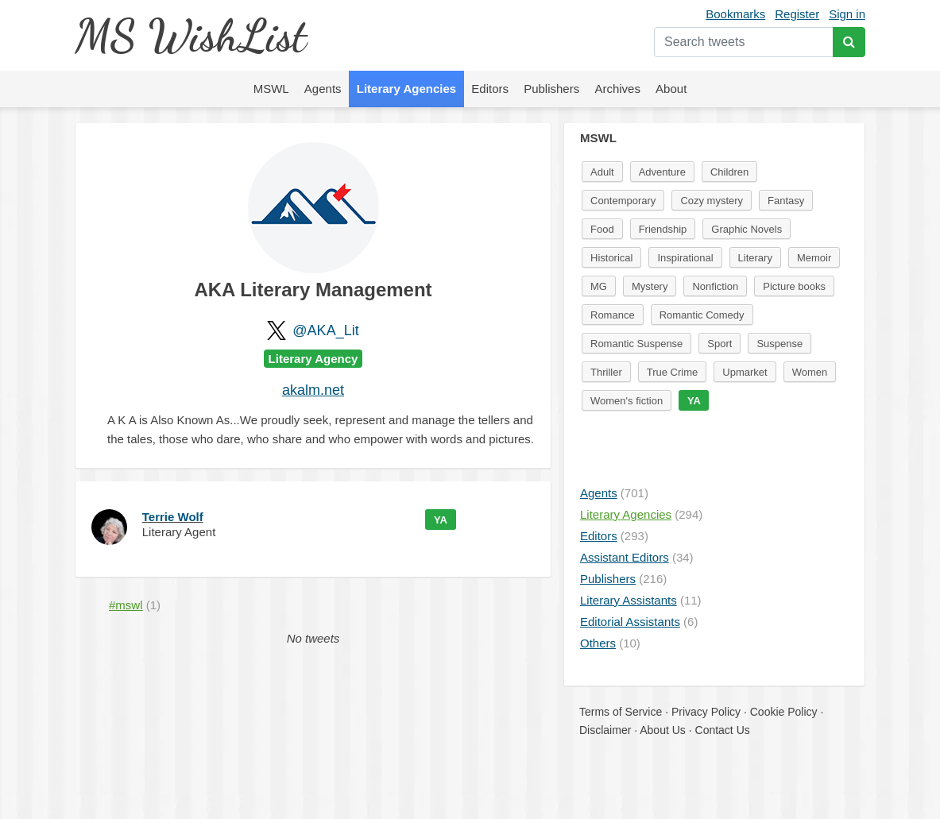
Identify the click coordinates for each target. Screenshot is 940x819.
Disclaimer (605, 730)
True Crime (672, 372)
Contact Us (722, 730)
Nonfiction (715, 286)
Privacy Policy (706, 711)
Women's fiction (626, 401)
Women (810, 372)
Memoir (814, 258)
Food (602, 229)
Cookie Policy (784, 711)
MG (598, 286)
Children (729, 172)
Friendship (663, 229)
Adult (602, 172)
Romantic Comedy (702, 315)
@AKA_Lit (325, 330)
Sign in (847, 14)
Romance (612, 315)
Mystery (650, 286)
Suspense (779, 344)
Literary (755, 258)
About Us (663, 730)
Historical (611, 258)
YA (440, 520)
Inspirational (685, 258)
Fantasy (786, 201)
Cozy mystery (711, 201)
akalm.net (313, 390)
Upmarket (744, 372)
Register (797, 14)
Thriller (606, 372)
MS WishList (190, 35)
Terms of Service (620, 711)
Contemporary (623, 201)
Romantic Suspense (636, 344)
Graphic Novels (746, 229)
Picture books (794, 286)
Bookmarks (735, 14)
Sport (719, 344)
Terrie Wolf (172, 516)
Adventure (662, 172)
